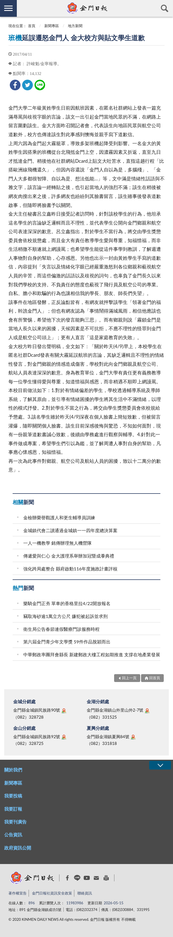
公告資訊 (13, 834)
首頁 (31, 25)
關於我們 (13, 769)
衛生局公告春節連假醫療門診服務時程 (61, 629)
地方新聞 (75, 25)
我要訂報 (13, 808)
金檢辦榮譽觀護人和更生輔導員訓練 (59, 517)
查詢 (164, 8)
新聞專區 (51, 25)
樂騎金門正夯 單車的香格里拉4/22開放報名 (66, 603)
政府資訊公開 (17, 847)
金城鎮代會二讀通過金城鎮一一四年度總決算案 (70, 530)
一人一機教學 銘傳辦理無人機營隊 (57, 543)
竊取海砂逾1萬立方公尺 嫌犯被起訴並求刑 (65, 616)
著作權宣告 (17, 893)
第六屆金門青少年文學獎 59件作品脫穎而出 (66, 641)
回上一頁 (129, 678)
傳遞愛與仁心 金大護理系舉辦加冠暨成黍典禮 (68, 555)
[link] (15, 85)
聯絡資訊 (84, 893)
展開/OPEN (160, 765)
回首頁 (154, 678)
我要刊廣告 (15, 821)
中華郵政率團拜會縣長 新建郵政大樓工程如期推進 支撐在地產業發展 (91, 654)
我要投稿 (13, 795)
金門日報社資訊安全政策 (52, 893)
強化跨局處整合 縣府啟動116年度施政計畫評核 (70, 568)
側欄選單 (8, 8)
